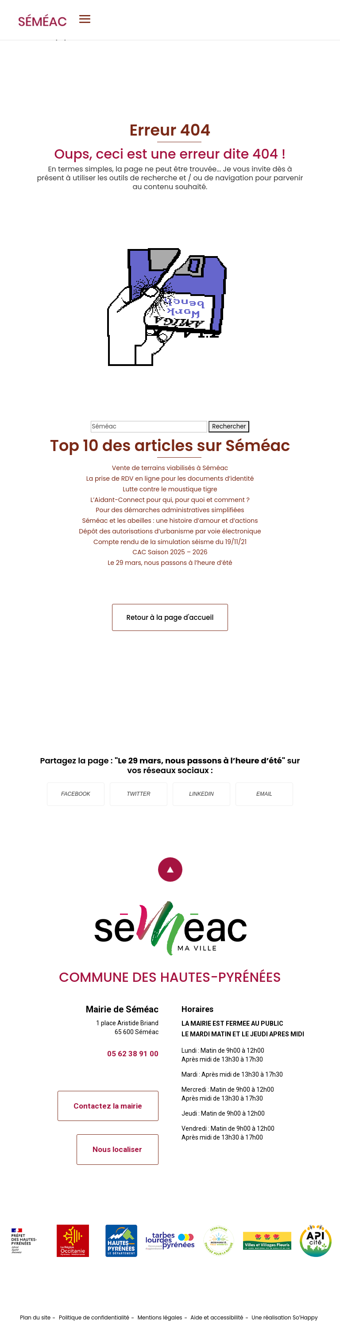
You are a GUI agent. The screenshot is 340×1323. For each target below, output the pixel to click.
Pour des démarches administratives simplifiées (170, 510)
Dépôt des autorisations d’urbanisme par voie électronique (170, 531)
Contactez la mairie (107, 1105)
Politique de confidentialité (94, 1317)
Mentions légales (160, 1317)
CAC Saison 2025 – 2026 (169, 552)
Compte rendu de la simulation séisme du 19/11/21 (170, 541)
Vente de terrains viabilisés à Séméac (170, 467)
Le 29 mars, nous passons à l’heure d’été (170, 562)
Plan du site (35, 1317)
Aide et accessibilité (216, 1317)
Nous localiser (117, 1149)
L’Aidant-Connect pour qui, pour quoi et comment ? (170, 499)
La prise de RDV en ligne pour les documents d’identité (170, 478)
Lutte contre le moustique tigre (170, 489)
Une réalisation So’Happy (284, 1317)
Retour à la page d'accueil (170, 617)
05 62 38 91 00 (132, 1053)
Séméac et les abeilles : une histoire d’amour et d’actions (170, 520)
